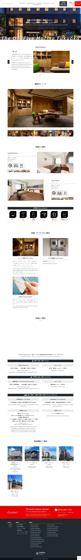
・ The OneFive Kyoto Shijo (34, 534)
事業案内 (17, 522)
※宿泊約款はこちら (61, 515)
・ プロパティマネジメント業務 (22, 532)
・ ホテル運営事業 (19, 524)
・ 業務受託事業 (19, 530)
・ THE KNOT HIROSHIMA (34, 535)
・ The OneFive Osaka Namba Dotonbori (36, 541)
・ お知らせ (10, 526)
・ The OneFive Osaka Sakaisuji (35, 543)
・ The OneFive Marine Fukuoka (52, 534)
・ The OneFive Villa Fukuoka (51, 528)
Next (72, 62)
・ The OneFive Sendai (33, 526)
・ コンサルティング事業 (20, 528)
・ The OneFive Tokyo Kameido (35, 530)
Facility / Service (44, 1)
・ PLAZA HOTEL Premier (51, 532)
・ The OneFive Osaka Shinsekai (35, 537)
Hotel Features (20, 1)
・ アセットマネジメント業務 (21, 533)
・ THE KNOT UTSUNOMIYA (34, 528)
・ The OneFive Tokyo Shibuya (35, 532)
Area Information (35, 3)
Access (51, 1)
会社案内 (9, 522)
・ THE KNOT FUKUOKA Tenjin (52, 530)
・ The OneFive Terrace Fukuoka (52, 526)
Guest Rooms (37, 1)
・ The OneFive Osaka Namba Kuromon (36, 539)
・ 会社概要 (10, 524)
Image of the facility (28, 1)
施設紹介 (31, 522)
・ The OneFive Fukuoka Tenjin (52, 535)
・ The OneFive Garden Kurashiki (35, 546)
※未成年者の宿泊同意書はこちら (63, 514)
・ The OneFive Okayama (34, 544)
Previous (8, 62)
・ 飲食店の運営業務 (19, 526)
